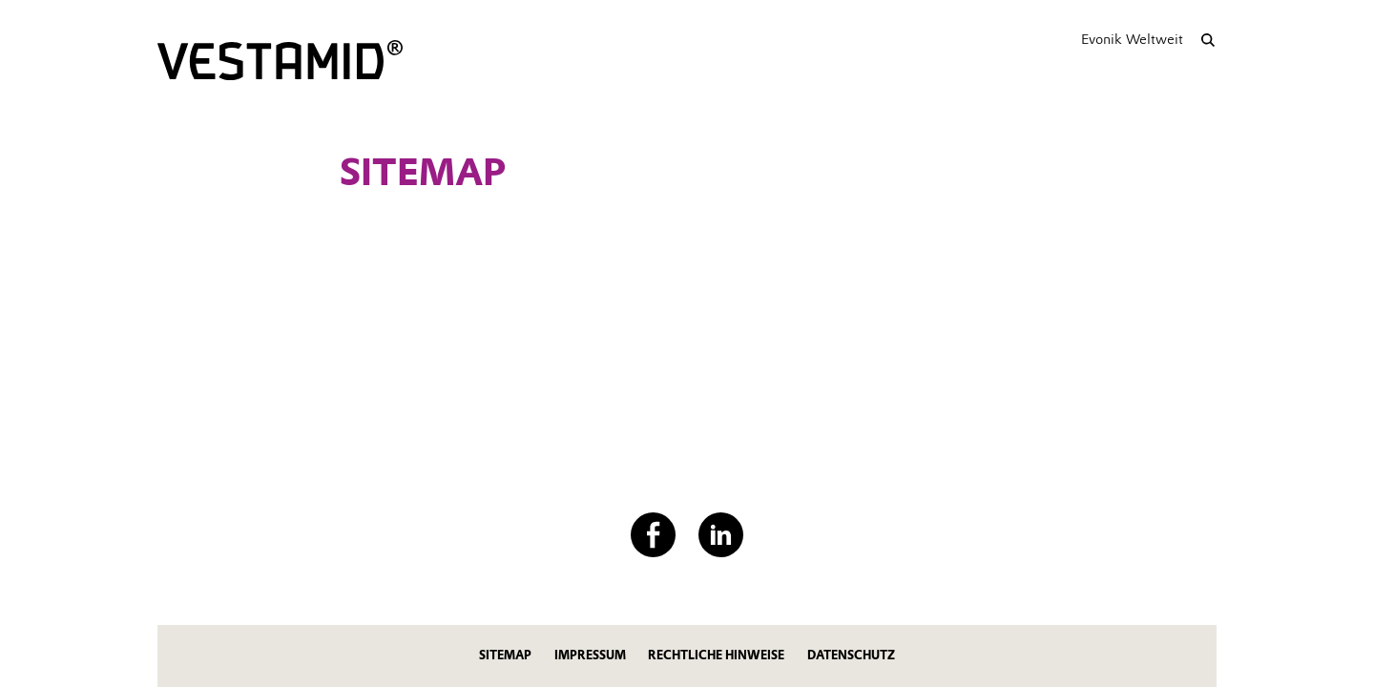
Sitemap (505, 655)
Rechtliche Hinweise (716, 655)
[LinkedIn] (720, 534)
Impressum (590, 655)
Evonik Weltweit (1132, 39)
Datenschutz (851, 655)
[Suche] (1207, 40)
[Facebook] (653, 534)
